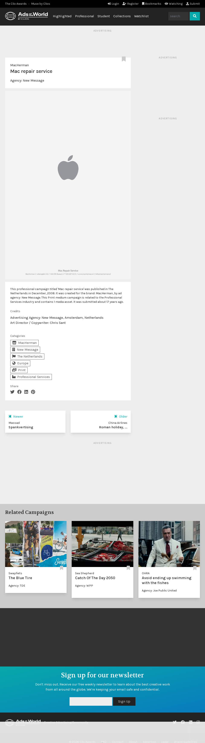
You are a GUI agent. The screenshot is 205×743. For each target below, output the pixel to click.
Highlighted (62, 16)
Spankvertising (21, 427)
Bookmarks (151, 4)
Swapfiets (15, 573)
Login (113, 4)
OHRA (146, 573)
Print (19, 370)
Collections (122, 16)
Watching (174, 4)
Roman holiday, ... (113, 427)
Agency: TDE (17, 585)
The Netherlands (27, 356)
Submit (193, 4)
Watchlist (141, 16)
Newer (16, 416)
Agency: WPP (84, 585)
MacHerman (19, 65)
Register (130, 4)
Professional (84, 16)
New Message (33, 80)
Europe (20, 363)
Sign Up (124, 701)
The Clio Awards (16, 4)
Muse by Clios (40, 4)
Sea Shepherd (84, 573)
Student (103, 16)
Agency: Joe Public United (159, 590)
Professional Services (31, 377)
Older (120, 416)
